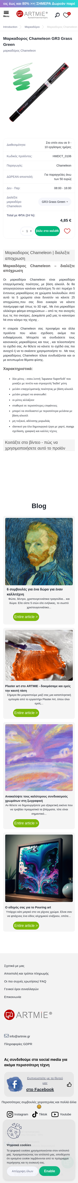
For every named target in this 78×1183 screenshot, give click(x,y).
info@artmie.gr (20, 1036)
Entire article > (26, 617)
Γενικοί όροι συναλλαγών (21, 989)
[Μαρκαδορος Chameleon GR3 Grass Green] (39, 92)
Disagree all (22, 1171)
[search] (57, 15)
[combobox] (54, 202)
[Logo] (32, 15)
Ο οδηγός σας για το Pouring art (28, 907)
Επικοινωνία (12, 997)
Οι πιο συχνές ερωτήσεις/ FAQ (25, 981)
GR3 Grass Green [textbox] (53, 201)
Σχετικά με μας (14, 966)
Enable (49, 1171)
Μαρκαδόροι (32, 26)
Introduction (10, 26)
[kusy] (27, 231)
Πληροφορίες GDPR (18, 1044)
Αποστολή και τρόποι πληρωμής (26, 973)
